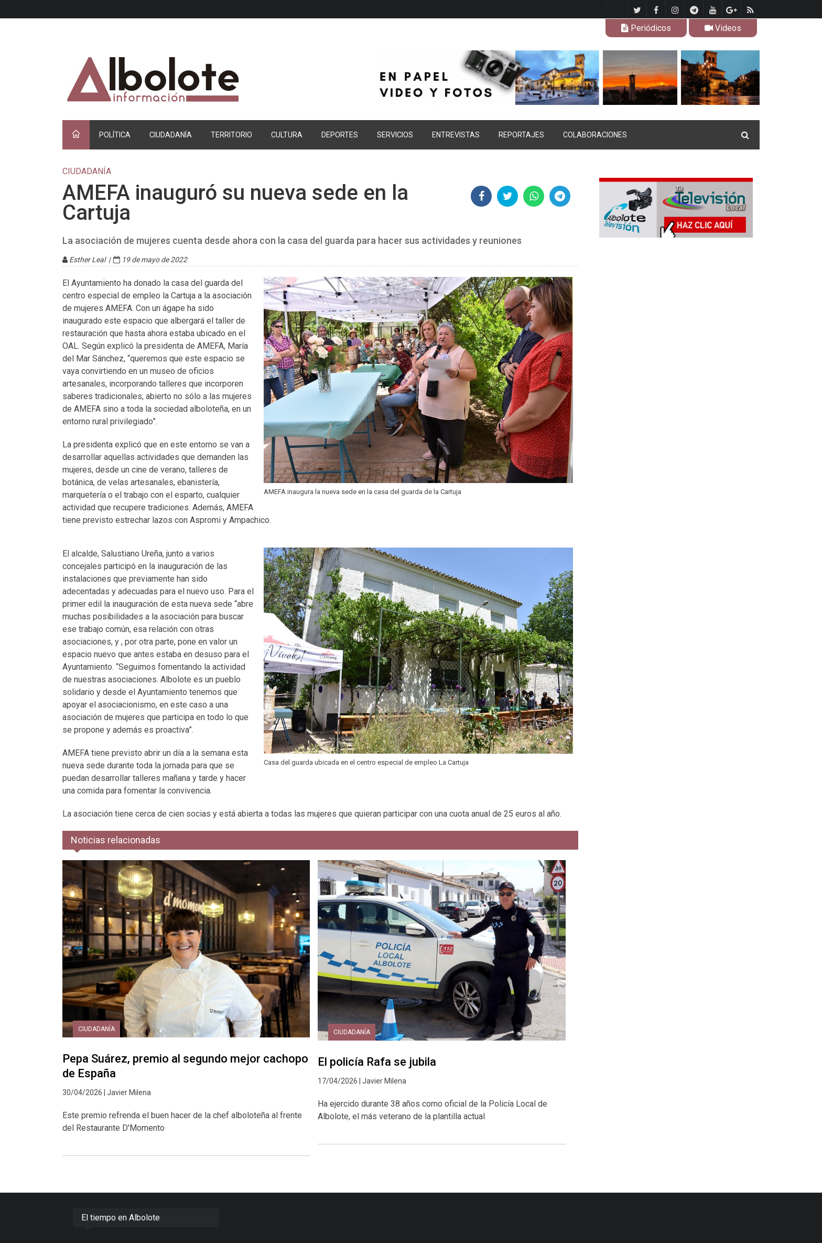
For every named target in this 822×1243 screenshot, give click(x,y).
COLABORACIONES (595, 135)
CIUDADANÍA (170, 135)
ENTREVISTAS (456, 135)
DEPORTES (339, 135)
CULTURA (286, 135)
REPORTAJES (521, 135)
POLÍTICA (115, 135)
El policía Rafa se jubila (377, 1061)
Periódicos (646, 28)
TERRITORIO (231, 135)
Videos (723, 28)
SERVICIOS (395, 135)
